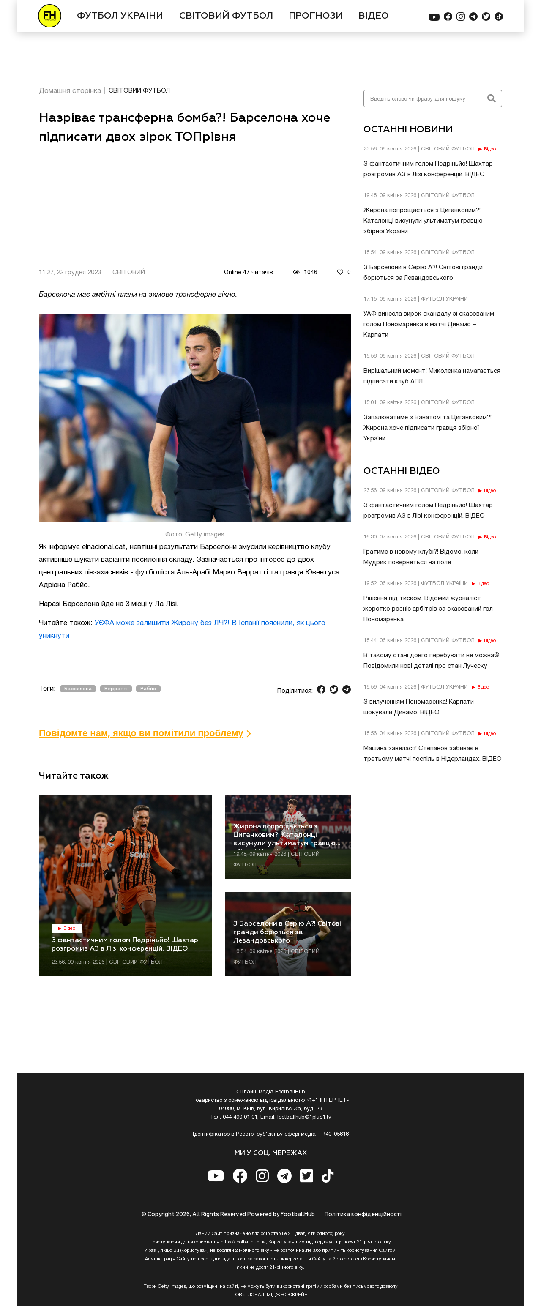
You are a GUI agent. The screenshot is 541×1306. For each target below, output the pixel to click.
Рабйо (148, 688)
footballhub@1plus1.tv (304, 1117)
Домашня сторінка (70, 91)
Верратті (116, 688)
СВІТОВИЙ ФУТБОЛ (226, 16)
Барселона (78, 688)
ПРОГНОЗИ (316, 16)
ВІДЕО (373, 16)
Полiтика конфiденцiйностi (363, 1214)
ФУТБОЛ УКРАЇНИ (120, 16)
